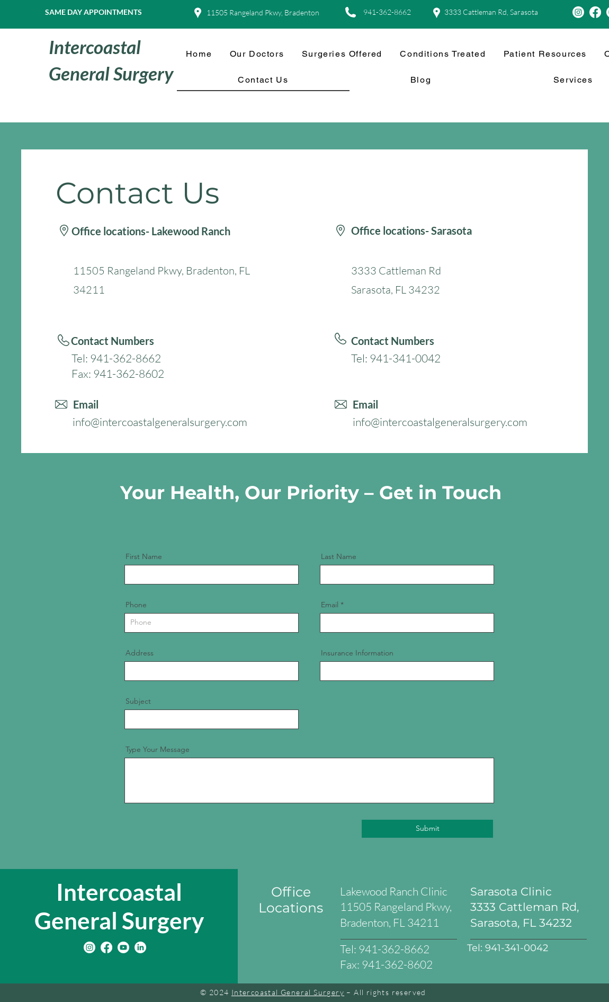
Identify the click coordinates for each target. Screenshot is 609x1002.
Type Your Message (158, 749)
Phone (136, 604)
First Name (144, 556)
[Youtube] (123, 947)
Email (329, 604)
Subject (138, 701)
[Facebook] (595, 12)
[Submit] (427, 828)
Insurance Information (357, 653)
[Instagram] (578, 12)
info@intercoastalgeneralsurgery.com (160, 422)
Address (140, 653)
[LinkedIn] (140, 947)
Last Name (338, 556)
